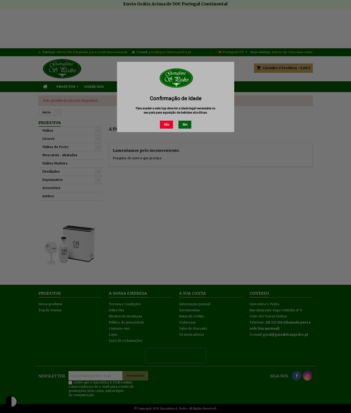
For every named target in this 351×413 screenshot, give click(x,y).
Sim (184, 124)
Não (166, 124)
